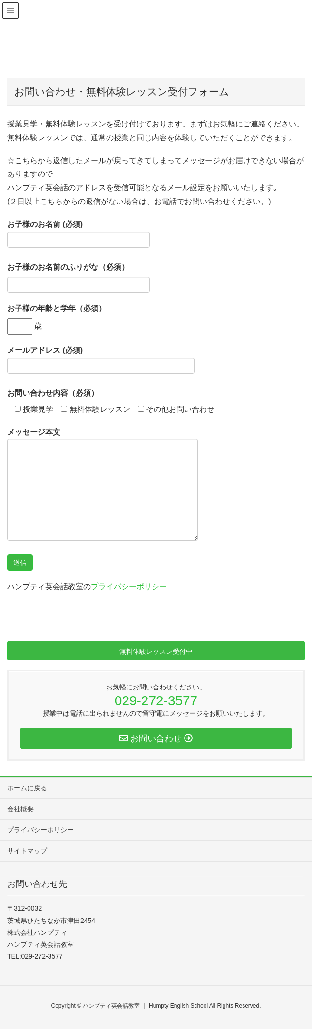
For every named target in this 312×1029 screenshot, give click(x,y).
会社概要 (20, 809)
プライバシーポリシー (129, 586)
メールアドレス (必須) (101, 360)
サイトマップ (27, 850)
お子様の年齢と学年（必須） (56, 308)
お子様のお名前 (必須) (78, 234)
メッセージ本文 (102, 484)
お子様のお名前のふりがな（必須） (68, 267)
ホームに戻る (27, 788)
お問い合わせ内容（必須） (52, 393)
